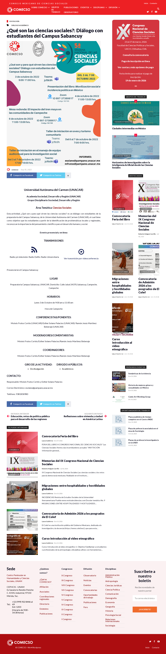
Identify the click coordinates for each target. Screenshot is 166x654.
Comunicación (112, 593)
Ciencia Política (112, 589)
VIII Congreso (67, 585)
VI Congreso (67, 595)
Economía (110, 602)
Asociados (44, 591)
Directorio (44, 604)
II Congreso (66, 614)
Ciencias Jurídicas (113, 585)
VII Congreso (67, 590)
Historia (109, 610)
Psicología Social (113, 615)
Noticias (87, 580)
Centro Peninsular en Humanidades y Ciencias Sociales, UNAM (18, 578)
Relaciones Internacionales (112, 620)
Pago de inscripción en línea (136, 61)
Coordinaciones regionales (47, 597)
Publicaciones (46, 613)
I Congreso (66, 619)
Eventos (87, 585)
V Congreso (66, 599)
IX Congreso (67, 580)
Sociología (14, 21)
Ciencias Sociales (62, 207)
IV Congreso (67, 604)
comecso (14, 170)
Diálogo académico (20, 25)
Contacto (153, 3)
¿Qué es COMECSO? (45, 580)
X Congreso (66, 575)
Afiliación (44, 586)
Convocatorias (90, 590)
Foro (85, 607)
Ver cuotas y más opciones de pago (136, 67)
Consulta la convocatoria (136, 55)
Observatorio (89, 575)
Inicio (146, 3)
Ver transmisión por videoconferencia (81, 258)
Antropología (111, 581)
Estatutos (44, 608)
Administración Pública (112, 576)
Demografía (111, 598)
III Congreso (67, 609)
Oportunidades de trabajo (90, 596)
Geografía (110, 606)
